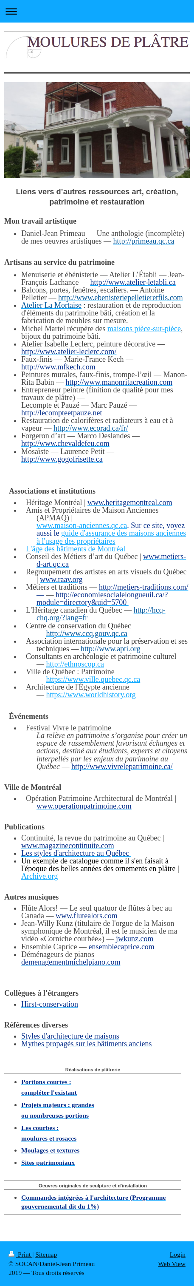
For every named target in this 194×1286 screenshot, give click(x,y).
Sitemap (46, 1254)
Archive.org (39, 876)
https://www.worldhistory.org (91, 694)
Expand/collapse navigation (97, 11)
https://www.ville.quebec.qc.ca (93, 679)
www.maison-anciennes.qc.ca (82, 525)
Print (20, 1254)
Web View (172, 1263)
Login (178, 1254)
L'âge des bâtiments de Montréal (75, 549)
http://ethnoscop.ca (75, 664)
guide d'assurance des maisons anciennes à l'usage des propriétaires (111, 537)
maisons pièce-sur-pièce (144, 328)
